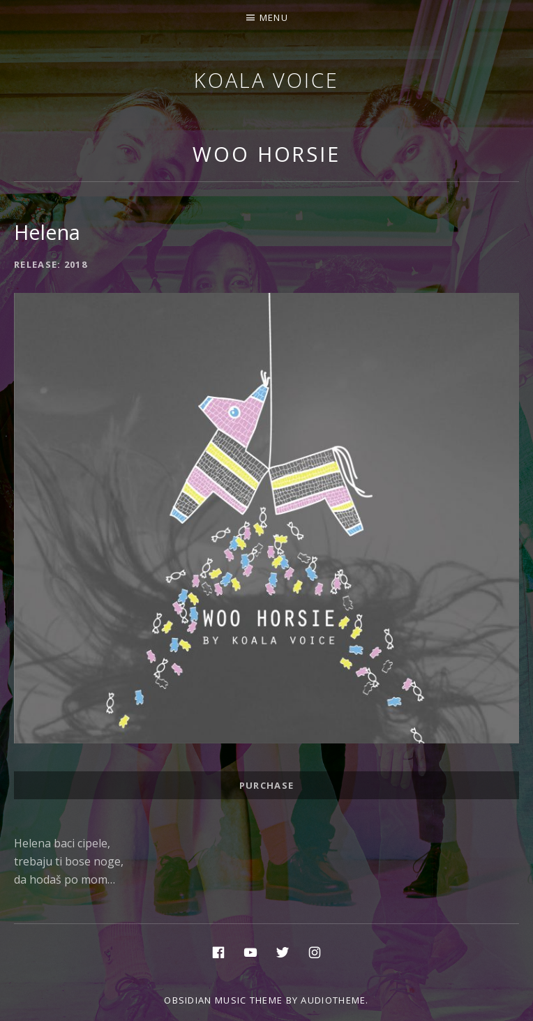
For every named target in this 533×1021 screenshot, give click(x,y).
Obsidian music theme (223, 1000)
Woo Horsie (266, 153)
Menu (274, 17)
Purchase (266, 785)
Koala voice (266, 79)
